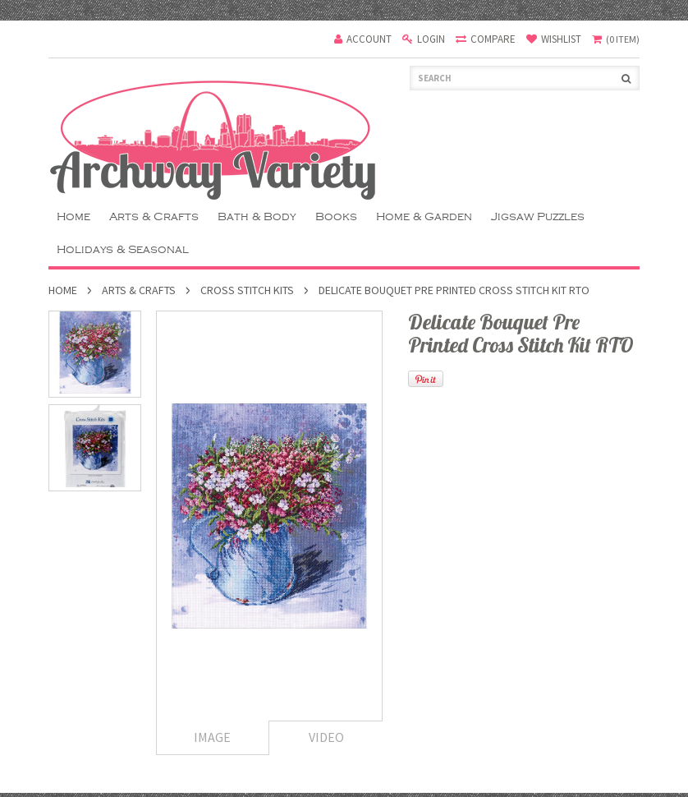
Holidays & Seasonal (123, 249)
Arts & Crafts (154, 216)
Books (336, 216)
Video (326, 737)
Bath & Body (257, 216)
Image (212, 737)
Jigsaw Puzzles (538, 216)
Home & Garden (424, 216)
